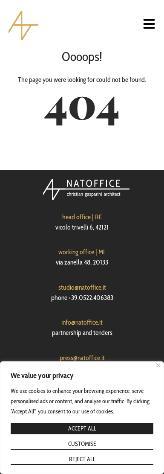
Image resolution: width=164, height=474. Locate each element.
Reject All (82, 459)
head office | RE (82, 217)
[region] (82, 417)
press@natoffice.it (82, 358)
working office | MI (81, 252)
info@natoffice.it (82, 322)
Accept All (82, 428)
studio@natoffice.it (82, 287)
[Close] (158, 365)
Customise (82, 444)
